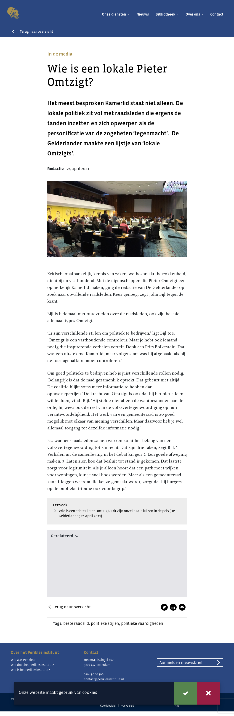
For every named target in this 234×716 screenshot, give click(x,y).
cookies (89, 692)
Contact (216, 14)
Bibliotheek (166, 14)
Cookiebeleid (108, 705)
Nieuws (142, 14)
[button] (117, 535)
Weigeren (208, 693)
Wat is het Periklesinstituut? (30, 670)
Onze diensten (114, 14)
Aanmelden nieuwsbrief (181, 662)
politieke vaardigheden (142, 623)
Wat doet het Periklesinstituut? (32, 665)
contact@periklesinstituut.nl (104, 679)
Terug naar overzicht (36, 31)
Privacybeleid (126, 705)
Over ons (193, 14)
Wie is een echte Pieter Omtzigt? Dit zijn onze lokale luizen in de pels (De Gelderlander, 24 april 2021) (117, 513)
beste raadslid (76, 623)
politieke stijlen (105, 623)
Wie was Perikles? (23, 660)
